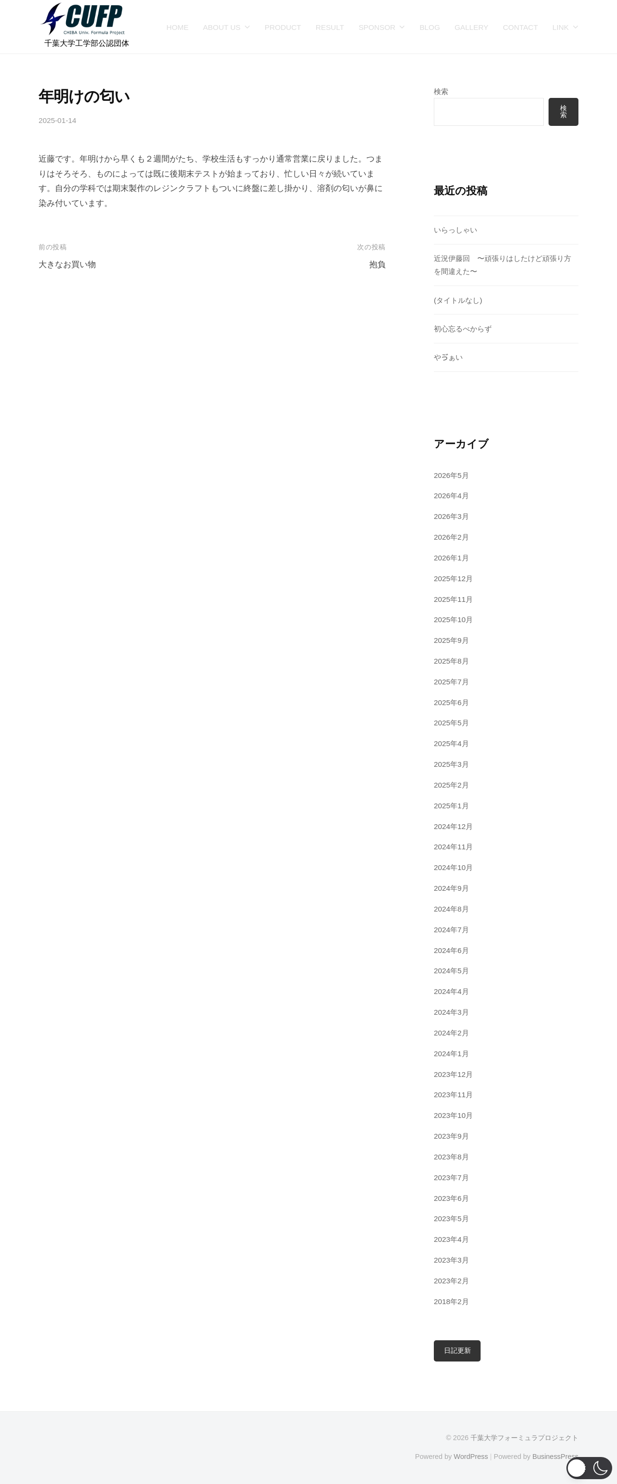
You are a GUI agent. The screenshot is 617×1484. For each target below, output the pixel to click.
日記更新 (457, 1350)
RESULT (330, 27)
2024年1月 (451, 1053)
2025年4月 (451, 743)
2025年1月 (451, 806)
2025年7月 (451, 682)
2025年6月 (451, 702)
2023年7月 (451, 1177)
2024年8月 (451, 909)
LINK (560, 27)
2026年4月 (451, 495)
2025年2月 (451, 785)
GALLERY (471, 27)
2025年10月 (453, 619)
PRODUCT (283, 27)
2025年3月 (451, 764)
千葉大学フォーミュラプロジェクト (524, 1438)
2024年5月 (451, 971)
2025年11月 (453, 599)
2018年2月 (451, 1301)
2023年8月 (451, 1157)
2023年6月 (451, 1198)
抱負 (377, 264)
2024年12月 (453, 826)
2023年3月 (451, 1260)
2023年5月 (451, 1218)
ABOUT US (222, 27)
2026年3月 (451, 516)
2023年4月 (451, 1239)
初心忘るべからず (463, 329)
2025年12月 (453, 578)
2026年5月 (451, 475)
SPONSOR (377, 27)
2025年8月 (451, 661)
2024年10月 (453, 867)
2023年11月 (453, 1094)
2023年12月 (453, 1074)
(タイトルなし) (458, 300)
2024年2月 (451, 1033)
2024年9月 (451, 888)
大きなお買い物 (67, 264)
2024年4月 (451, 991)
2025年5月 (451, 723)
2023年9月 (451, 1136)
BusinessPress (556, 1456)
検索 (441, 91)
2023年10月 (453, 1115)
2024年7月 (451, 930)
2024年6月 (451, 950)
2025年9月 (451, 640)
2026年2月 (451, 537)
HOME (177, 27)
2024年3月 (451, 1012)
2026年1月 (451, 558)
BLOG (429, 27)
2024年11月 (453, 847)
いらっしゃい (455, 230)
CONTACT (520, 27)
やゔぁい (448, 357)
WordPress (471, 1456)
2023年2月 (451, 1281)
